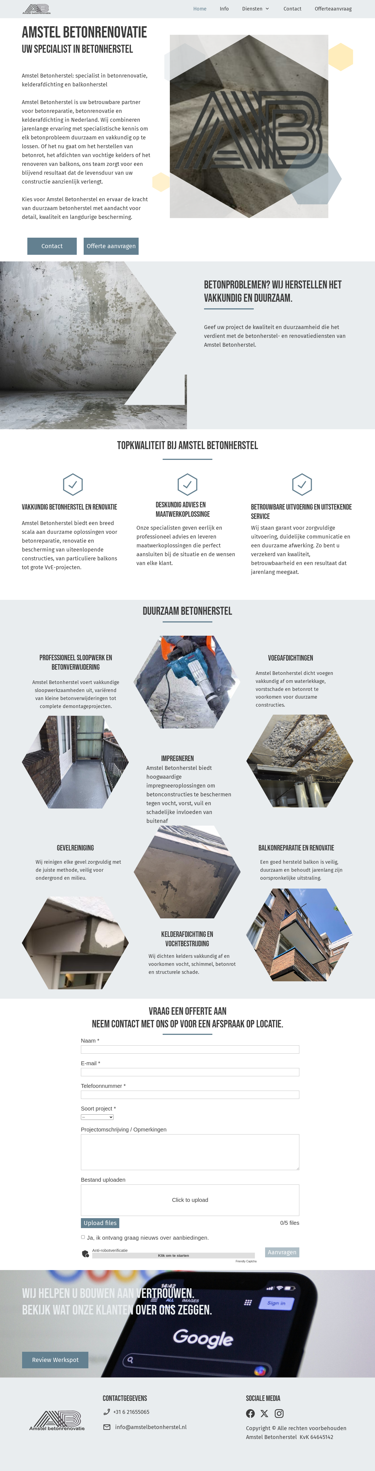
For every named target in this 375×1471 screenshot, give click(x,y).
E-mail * (90, 1063)
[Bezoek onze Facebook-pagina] (250, 1413)
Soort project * (98, 1109)
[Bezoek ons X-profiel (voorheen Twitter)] (264, 1413)
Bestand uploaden (103, 1180)
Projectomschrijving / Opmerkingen (124, 1130)
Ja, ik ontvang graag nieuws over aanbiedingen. (148, 1237)
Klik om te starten (173, 1255)
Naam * (90, 1041)
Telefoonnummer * (103, 1086)
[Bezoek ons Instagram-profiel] (279, 1413)
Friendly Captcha (246, 1261)
